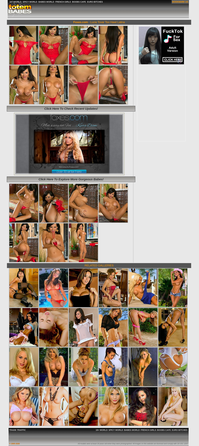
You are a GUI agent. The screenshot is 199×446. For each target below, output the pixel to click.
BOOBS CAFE (164, 430)
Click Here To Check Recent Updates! (71, 108)
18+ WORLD (102, 430)
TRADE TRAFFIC (17, 430)
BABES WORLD (132, 430)
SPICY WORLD (116, 430)
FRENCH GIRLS (148, 430)
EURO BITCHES (179, 430)
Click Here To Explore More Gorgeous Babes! (71, 179)
